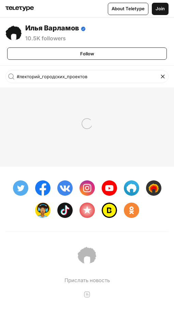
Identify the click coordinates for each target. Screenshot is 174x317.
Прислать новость (87, 280)
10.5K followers (45, 38)
